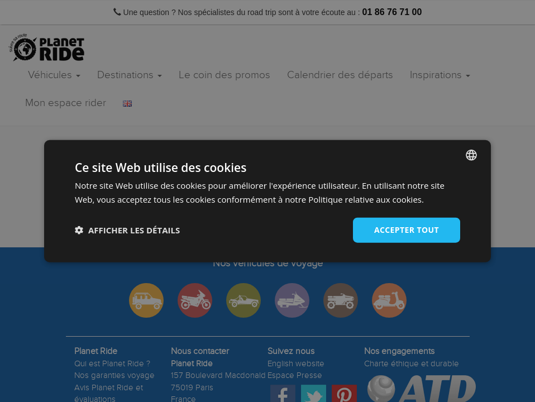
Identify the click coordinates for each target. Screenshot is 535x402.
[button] (127, 230)
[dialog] (267, 201)
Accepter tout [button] (406, 229)
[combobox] (471, 155)
